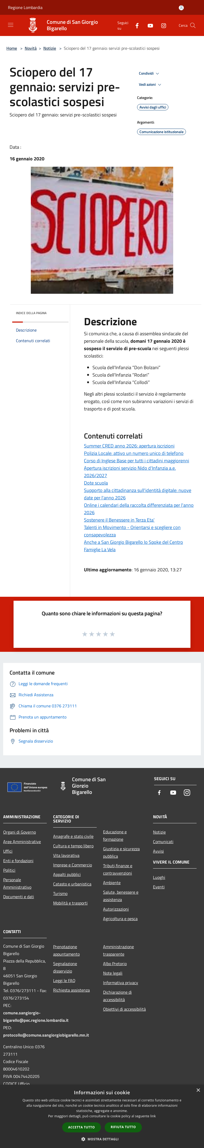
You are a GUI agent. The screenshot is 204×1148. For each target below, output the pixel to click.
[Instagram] (161, 25)
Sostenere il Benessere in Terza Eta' (119, 519)
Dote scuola (96, 482)
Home (11, 48)
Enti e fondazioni (18, 860)
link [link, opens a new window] (153, 1116)
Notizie (49, 48)
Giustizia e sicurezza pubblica (121, 852)
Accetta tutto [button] (81, 1127)
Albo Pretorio (115, 963)
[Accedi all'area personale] (181, 8)
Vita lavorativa (66, 855)
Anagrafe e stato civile (73, 836)
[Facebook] (135, 25)
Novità (31, 48)
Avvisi (158, 851)
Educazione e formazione (115, 835)
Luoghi (159, 877)
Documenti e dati (18, 896)
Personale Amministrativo (17, 883)
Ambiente (112, 882)
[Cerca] (193, 25)
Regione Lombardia (25, 7)
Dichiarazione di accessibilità (117, 996)
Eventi (159, 887)
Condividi (150, 73)
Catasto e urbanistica (72, 884)
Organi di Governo (19, 832)
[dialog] (102, 1116)
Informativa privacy (120, 982)
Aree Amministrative (22, 841)
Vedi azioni (151, 85)
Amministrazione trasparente (118, 950)
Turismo (60, 893)
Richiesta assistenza (71, 990)
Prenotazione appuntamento (66, 950)
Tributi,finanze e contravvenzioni (117, 869)
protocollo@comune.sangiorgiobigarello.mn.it (46, 1035)
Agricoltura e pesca (120, 918)
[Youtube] (148, 25)
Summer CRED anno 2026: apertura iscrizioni (129, 445)
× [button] (198, 1090)
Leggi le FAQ (64, 980)
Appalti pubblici (67, 874)
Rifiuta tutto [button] (123, 1127)
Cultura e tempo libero (73, 846)
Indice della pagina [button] (31, 312)
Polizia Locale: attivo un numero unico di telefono (134, 453)
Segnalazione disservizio (65, 967)
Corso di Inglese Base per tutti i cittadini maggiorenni (136, 460)
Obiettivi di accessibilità (124, 1009)
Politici (9, 870)
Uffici (7, 851)
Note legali (112, 973)
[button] (102, 1139)
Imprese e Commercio (72, 865)
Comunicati (163, 841)
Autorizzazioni (116, 909)
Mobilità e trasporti (70, 903)
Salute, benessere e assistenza (120, 896)
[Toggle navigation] (10, 25)
